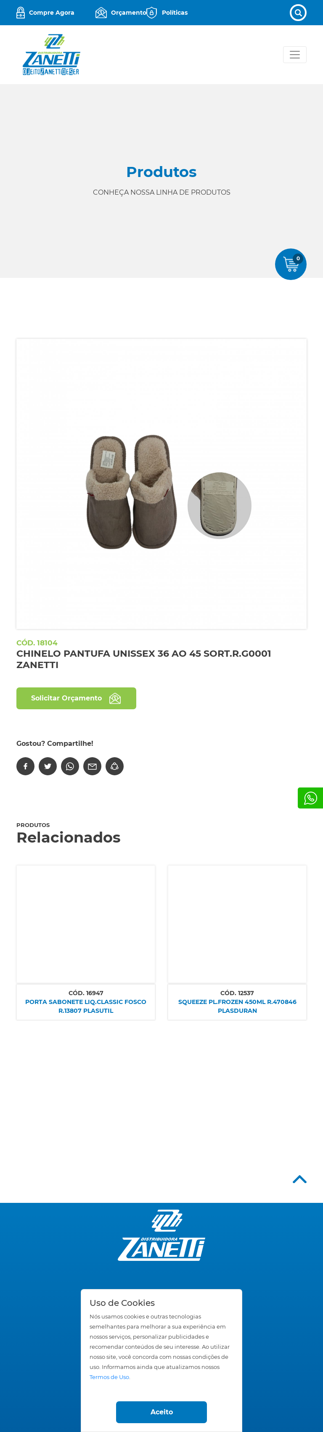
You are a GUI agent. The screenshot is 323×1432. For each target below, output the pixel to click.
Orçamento (128, 12)
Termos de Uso (109, 1377)
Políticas (175, 12)
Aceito (162, 1412)
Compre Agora (51, 12)
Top (300, 1179)
